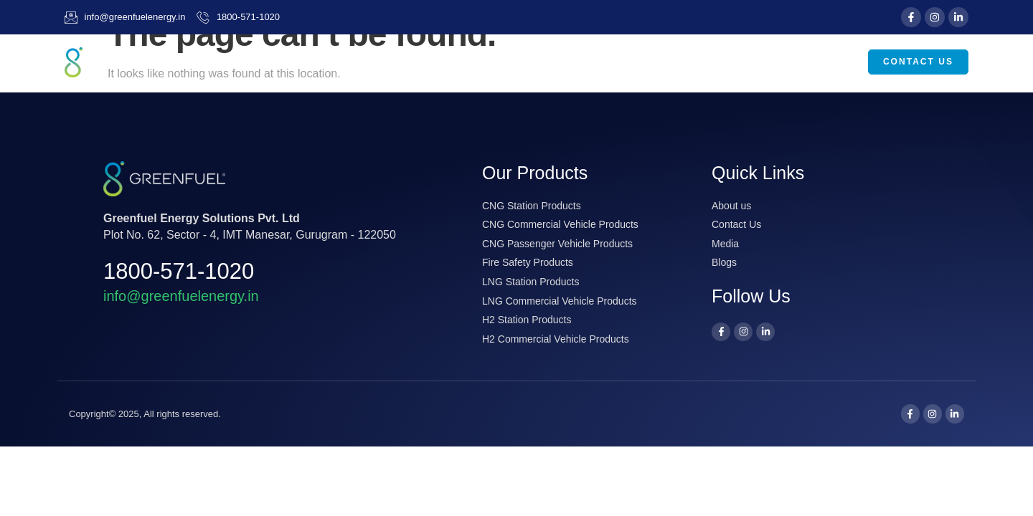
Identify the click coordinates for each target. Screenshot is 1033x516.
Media (749, 62)
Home (466, 61)
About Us (540, 62)
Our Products (650, 62)
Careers (823, 61)
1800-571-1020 (178, 271)
